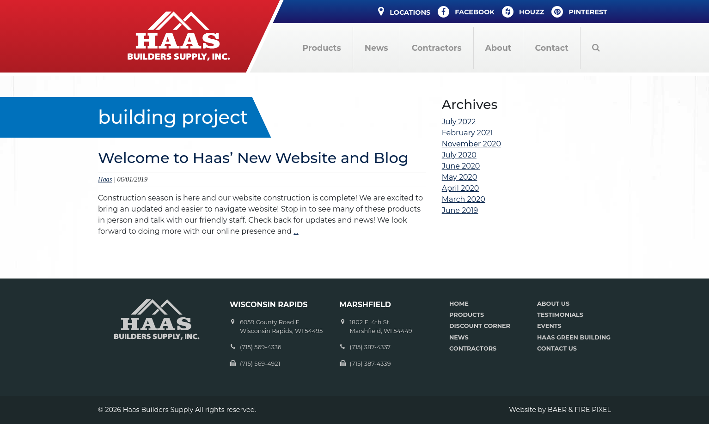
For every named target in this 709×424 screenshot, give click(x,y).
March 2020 (463, 199)
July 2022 (459, 121)
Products (321, 48)
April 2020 (460, 188)
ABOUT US (553, 303)
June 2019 (460, 210)
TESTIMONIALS (560, 314)
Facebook (466, 12)
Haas (105, 179)
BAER (557, 410)
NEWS (459, 337)
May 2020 (459, 177)
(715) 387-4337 (370, 347)
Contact (551, 48)
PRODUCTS (466, 314)
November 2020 (471, 143)
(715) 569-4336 (260, 347)
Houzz (523, 12)
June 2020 (461, 166)
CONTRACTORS (472, 348)
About (498, 48)
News (376, 48)
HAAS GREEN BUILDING (574, 337)
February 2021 (467, 132)
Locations (404, 11)
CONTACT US (557, 348)
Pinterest (579, 12)
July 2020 (459, 155)
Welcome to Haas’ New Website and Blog (253, 158)
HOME (459, 303)
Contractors (437, 48)
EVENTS (549, 325)
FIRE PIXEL (593, 410)
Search (596, 48)
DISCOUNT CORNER (479, 325)
